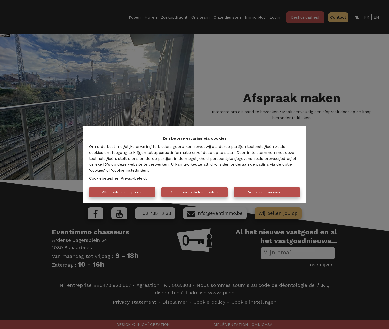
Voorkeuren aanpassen (267, 192)
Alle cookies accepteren (122, 192)
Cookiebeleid (101, 178)
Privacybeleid (133, 178)
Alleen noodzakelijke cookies (194, 192)
